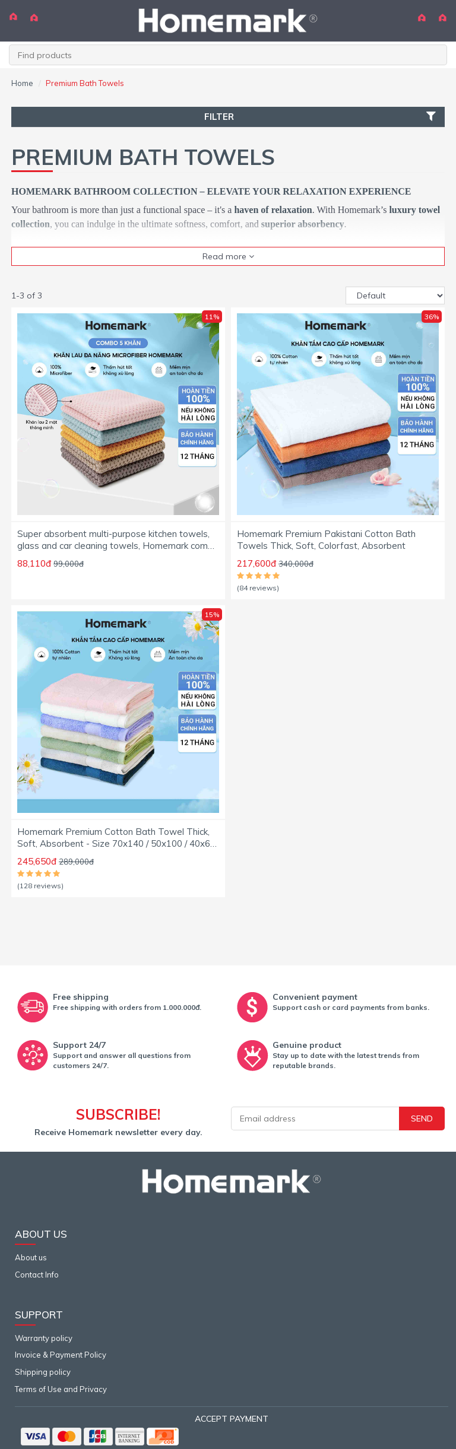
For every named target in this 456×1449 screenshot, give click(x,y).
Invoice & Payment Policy (60, 1354)
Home (22, 83)
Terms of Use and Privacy (61, 1389)
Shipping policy (43, 1372)
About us (31, 1257)
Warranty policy (43, 1338)
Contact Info (37, 1274)
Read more (228, 256)
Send (422, 1118)
